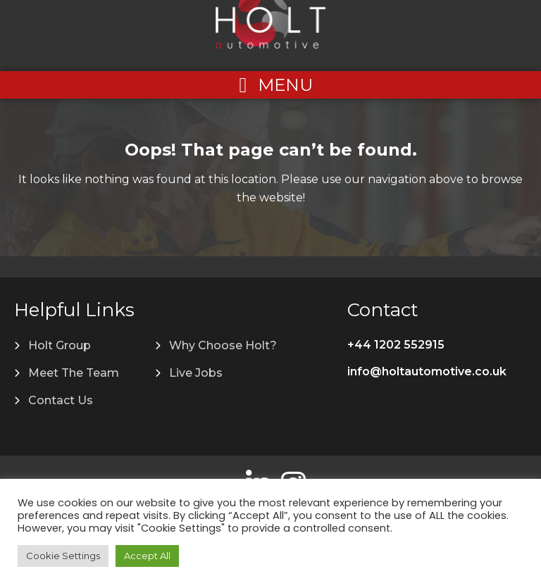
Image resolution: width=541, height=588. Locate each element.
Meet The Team (73, 373)
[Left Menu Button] (270, 85)
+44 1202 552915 (395, 344)
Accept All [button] (147, 555)
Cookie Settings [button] (63, 555)
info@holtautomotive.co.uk (426, 371)
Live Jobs (196, 373)
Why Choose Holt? (223, 345)
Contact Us (60, 400)
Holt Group (59, 345)
